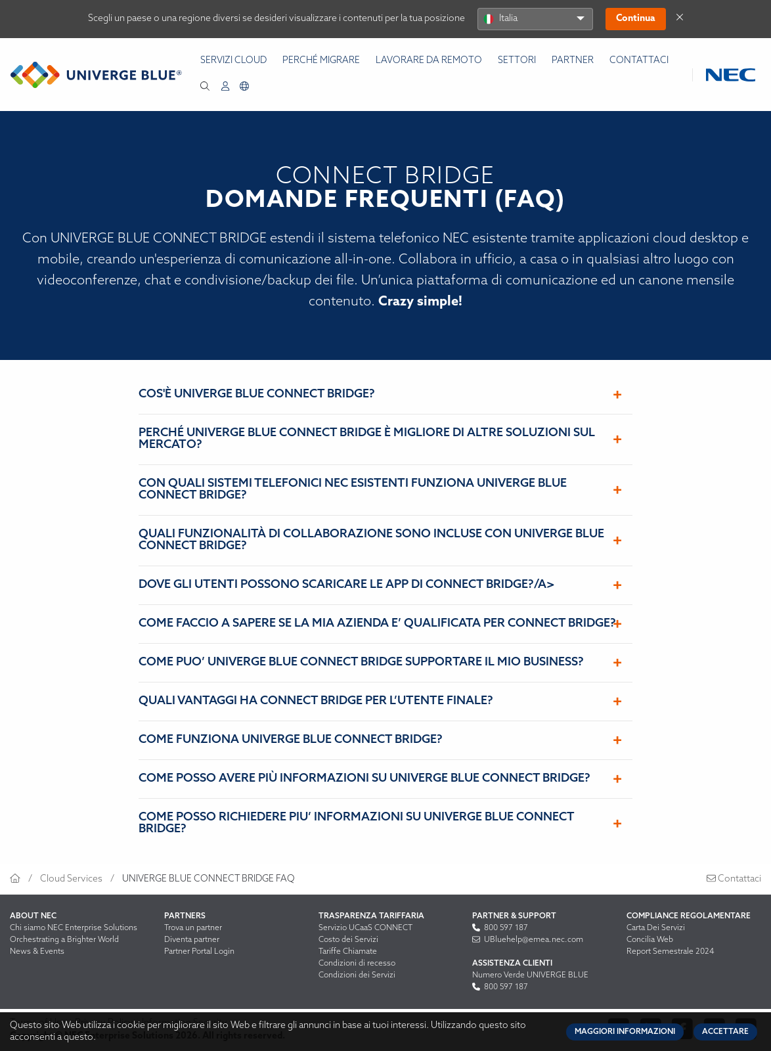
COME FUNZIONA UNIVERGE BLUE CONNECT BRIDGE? (291, 740)
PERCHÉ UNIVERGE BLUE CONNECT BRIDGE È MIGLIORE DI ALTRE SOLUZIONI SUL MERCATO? (367, 439)
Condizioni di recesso (357, 964)
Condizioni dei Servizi (357, 975)
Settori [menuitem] (517, 61)
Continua (635, 19)
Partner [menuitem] (573, 61)
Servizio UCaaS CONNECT (365, 928)
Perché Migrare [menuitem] (321, 61)
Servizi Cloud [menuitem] (233, 61)
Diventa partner (191, 940)
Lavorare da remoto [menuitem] (429, 61)
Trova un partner (193, 928)
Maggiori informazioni (625, 1032)
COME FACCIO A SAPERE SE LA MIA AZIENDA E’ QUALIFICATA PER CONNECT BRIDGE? (377, 623)
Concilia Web (650, 940)
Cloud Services (71, 879)
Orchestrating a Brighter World (64, 940)
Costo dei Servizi (348, 940)
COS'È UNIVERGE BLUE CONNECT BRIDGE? (257, 394)
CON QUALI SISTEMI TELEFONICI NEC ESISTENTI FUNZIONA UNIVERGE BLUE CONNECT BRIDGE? (353, 490)
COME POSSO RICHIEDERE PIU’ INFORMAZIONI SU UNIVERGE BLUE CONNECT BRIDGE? (357, 823)
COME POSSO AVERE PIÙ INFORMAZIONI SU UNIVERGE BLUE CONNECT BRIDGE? (364, 778)
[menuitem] (225, 87)
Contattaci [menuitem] (639, 61)
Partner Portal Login (199, 952)
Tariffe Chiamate (348, 952)
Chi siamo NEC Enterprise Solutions (73, 928)
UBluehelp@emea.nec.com (527, 940)
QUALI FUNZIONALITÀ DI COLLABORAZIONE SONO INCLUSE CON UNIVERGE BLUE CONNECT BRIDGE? (371, 540)
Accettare (725, 1032)
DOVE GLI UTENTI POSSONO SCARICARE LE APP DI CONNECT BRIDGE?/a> (347, 585)
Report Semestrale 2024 (671, 952)
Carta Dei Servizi (656, 928)
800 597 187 (500, 928)
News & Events (37, 952)
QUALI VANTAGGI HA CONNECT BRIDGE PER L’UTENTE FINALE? (316, 701)
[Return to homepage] (96, 75)
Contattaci (734, 879)
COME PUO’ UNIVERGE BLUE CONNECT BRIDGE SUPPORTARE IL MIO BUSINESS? (361, 662)
